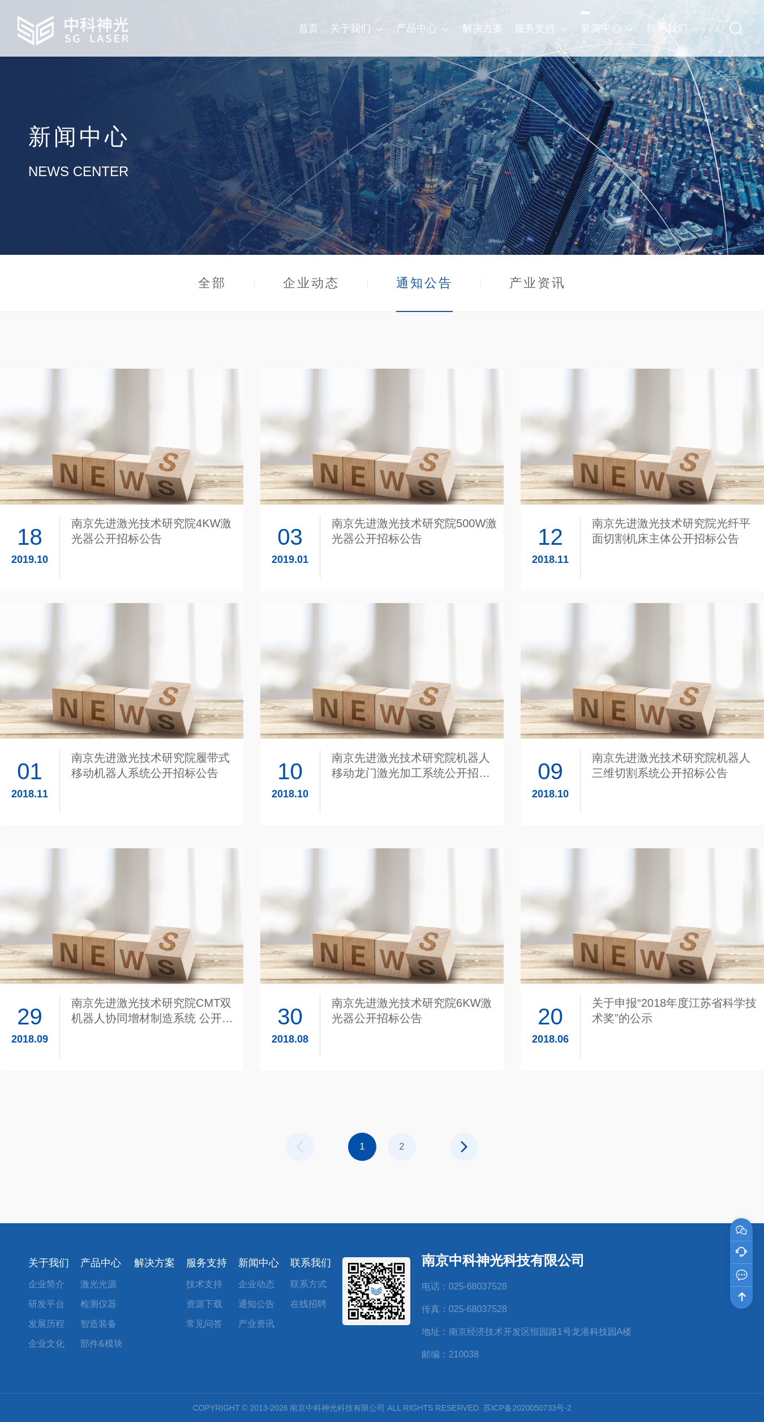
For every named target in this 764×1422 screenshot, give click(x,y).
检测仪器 (98, 1304)
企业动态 (311, 283)
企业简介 (46, 1284)
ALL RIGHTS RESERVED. (434, 1407)
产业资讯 (537, 283)
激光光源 (98, 1284)
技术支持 (204, 1284)
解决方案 (154, 1263)
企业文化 (46, 1343)
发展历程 (46, 1324)
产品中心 (100, 1263)
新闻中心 (258, 1263)
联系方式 (308, 1284)
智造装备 (98, 1324)
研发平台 (46, 1304)
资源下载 (204, 1304)
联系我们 (310, 1263)
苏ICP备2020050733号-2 (527, 1407)
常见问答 (204, 1324)
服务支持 (206, 1263)
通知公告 (424, 293)
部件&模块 (101, 1343)
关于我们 (48, 1263)
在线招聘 (308, 1304)
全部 (212, 283)
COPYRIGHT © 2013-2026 (239, 1407)
